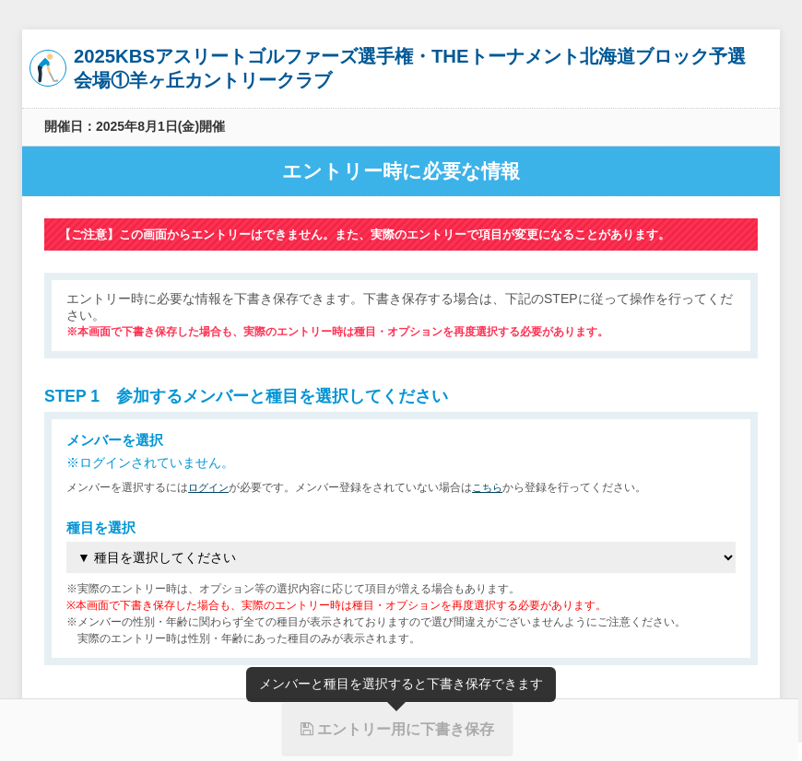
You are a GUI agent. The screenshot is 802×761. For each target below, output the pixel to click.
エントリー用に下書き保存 (397, 728)
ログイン (210, 487)
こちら (492, 487)
